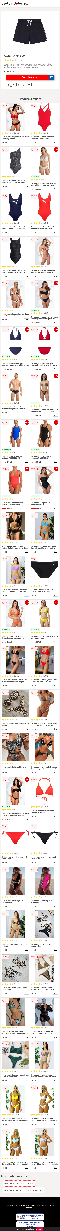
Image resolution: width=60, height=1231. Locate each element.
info (26, 142)
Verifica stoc (38, 77)
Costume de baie (35, 1190)
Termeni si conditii (14, 1205)
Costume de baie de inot (14, 1190)
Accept (39, 1229)
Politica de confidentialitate (34, 1205)
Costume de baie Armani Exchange (19, 1183)
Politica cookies (27, 1229)
